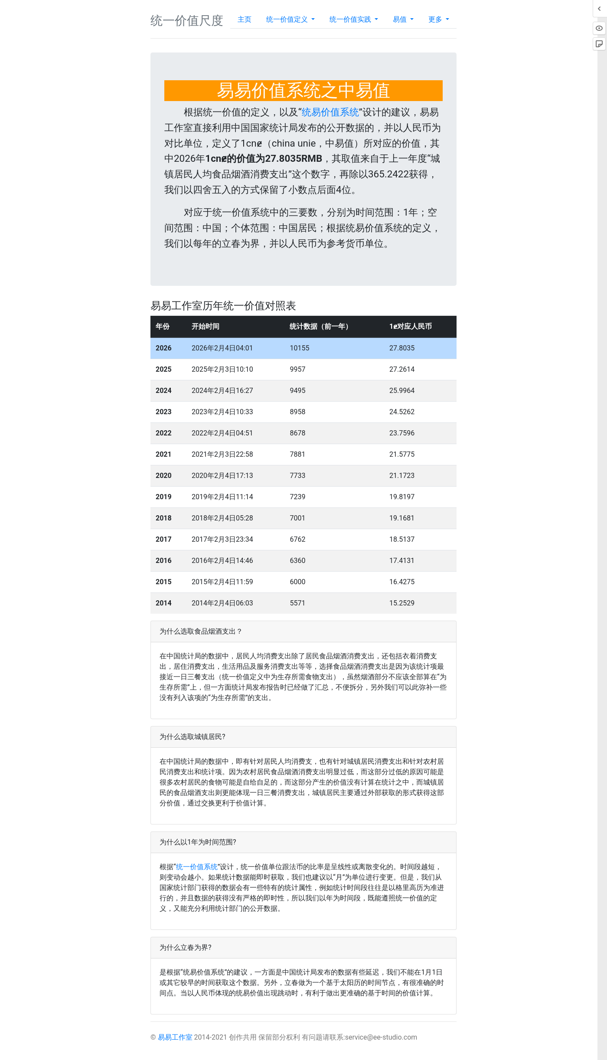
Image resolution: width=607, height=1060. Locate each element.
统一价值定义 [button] (288, 19)
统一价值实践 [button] (351, 19)
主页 (244, 19)
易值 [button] (400, 19)
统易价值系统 (330, 112)
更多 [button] (436, 19)
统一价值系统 (197, 867)
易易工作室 (175, 1037)
